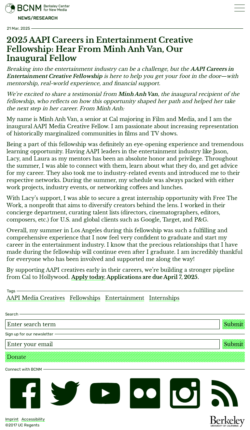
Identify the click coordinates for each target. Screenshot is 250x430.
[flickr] (145, 393)
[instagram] (185, 393)
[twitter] (65, 393)
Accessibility (33, 419)
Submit (233, 324)
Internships (164, 298)
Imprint (12, 419)
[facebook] (25, 393)
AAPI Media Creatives (36, 298)
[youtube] (105, 393)
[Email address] (112, 344)
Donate (16, 357)
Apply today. (88, 277)
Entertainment (124, 298)
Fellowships (85, 298)
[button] (239, 8)
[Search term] (112, 324)
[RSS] (225, 393)
